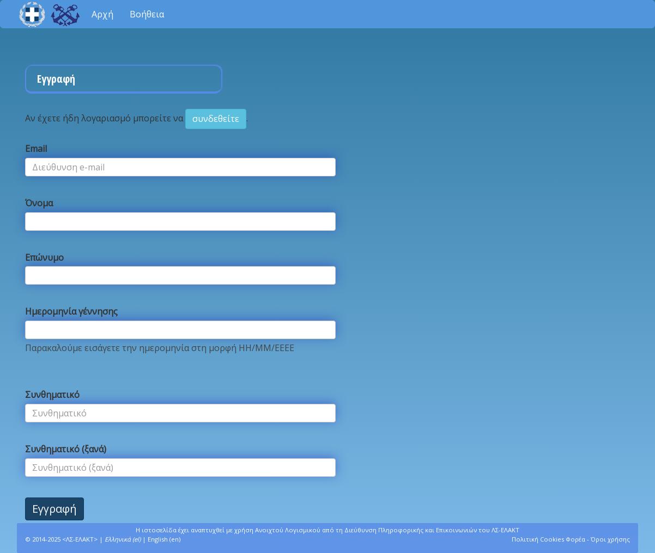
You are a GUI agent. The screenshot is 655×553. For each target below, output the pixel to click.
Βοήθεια (147, 14)
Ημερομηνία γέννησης (71, 311)
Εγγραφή (54, 508)
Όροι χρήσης (610, 539)
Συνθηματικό (52, 395)
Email (36, 149)
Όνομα (39, 203)
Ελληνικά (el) (123, 539)
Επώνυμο (44, 257)
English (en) (164, 539)
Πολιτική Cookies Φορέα (548, 539)
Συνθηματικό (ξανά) (65, 449)
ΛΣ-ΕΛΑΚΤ (80, 539)
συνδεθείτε (215, 119)
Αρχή (102, 14)
